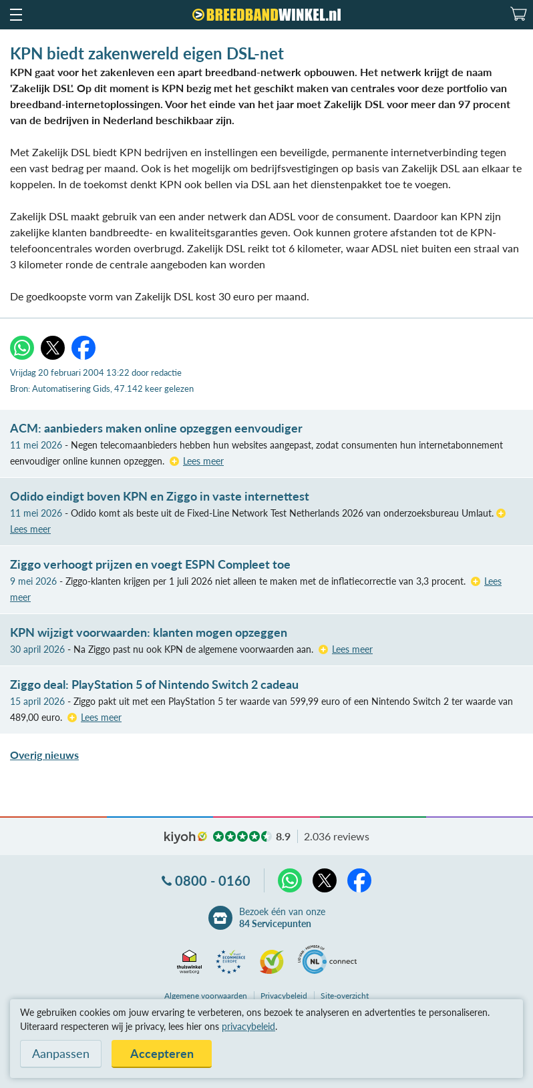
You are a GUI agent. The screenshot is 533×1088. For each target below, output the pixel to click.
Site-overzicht (345, 996)
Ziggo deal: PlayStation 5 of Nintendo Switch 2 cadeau (154, 684)
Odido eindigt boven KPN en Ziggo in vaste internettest (159, 496)
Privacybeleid (283, 996)
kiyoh (185, 838)
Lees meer (203, 461)
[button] (15, 14)
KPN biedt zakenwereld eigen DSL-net (147, 53)
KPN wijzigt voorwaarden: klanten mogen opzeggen (148, 632)
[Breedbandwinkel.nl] (266, 14)
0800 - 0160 (212, 880)
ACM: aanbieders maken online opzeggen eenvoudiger (156, 428)
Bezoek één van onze (282, 918)
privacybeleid (248, 1026)
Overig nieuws (44, 754)
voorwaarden (205, 996)
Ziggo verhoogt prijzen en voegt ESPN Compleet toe (150, 564)
